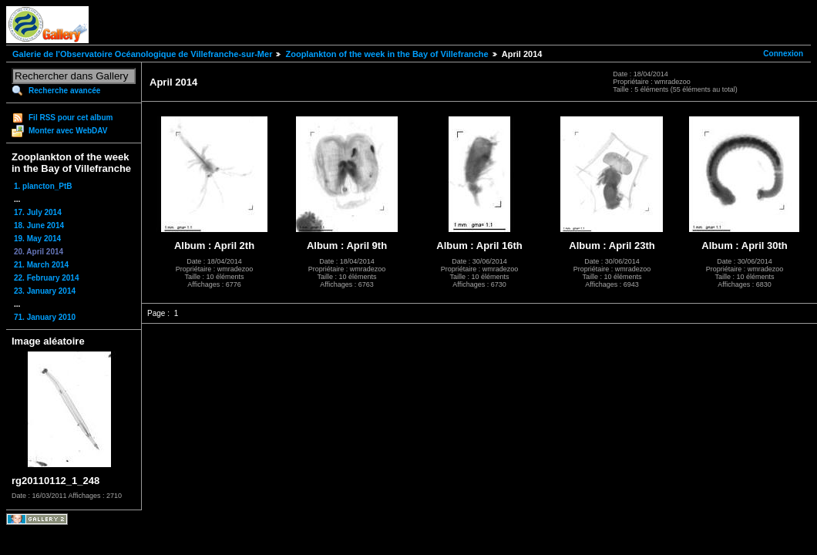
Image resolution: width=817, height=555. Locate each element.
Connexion (783, 53)
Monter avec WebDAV (68, 130)
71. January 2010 (45, 317)
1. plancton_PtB (43, 186)
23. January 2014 (45, 291)
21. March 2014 (41, 265)
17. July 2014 (38, 212)
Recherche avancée (64, 90)
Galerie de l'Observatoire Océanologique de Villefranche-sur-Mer (142, 54)
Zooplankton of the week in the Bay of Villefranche (386, 54)
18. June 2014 (39, 225)
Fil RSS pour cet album (71, 117)
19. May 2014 (37, 238)
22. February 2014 (46, 278)
